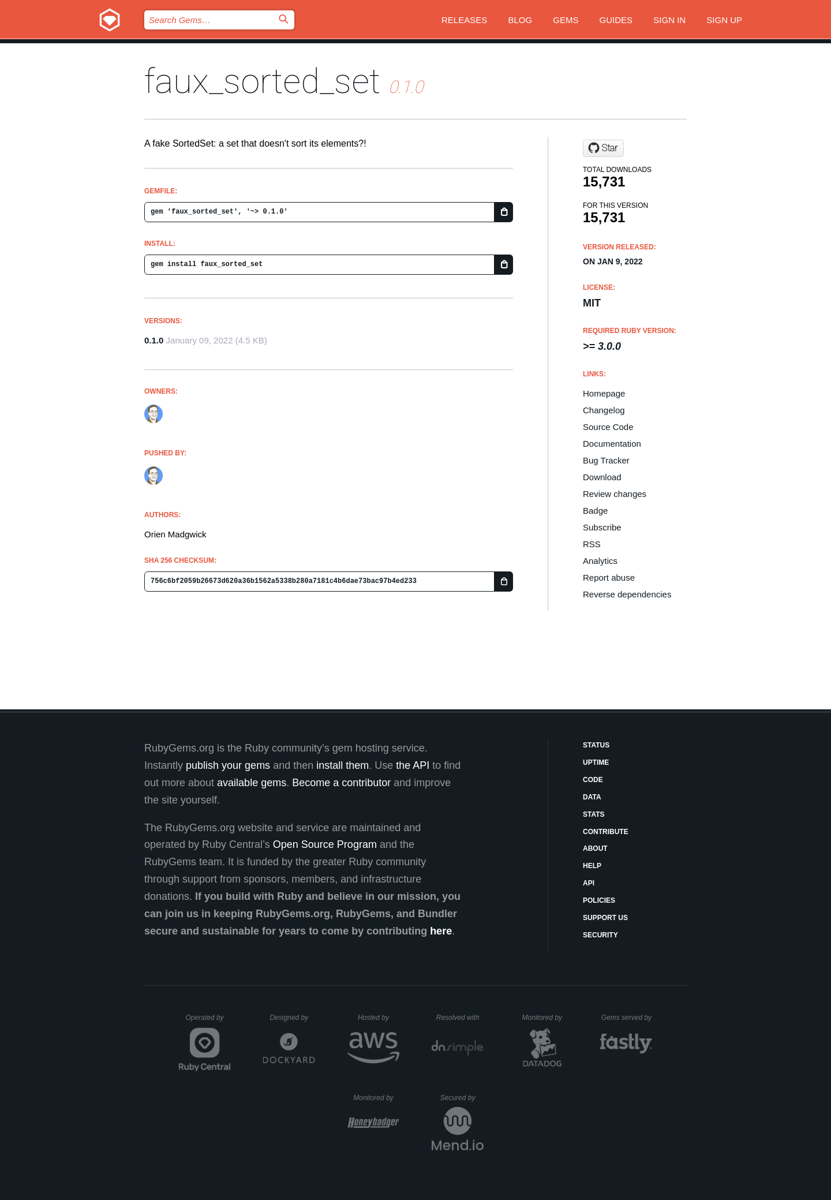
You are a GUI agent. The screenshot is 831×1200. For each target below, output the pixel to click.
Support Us (605, 918)
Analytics (600, 561)
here (441, 931)
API (588, 883)
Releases (464, 20)
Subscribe (602, 527)
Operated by (208, 1022)
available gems (251, 782)
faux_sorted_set (262, 81)
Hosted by (378, 1018)
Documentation (612, 443)
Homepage (604, 393)
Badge (595, 510)
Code (593, 780)
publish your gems (228, 765)
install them (342, 765)
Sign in (669, 20)
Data (592, 797)
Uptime (596, 762)
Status (596, 745)
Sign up (724, 20)
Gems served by (627, 1018)
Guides (616, 20)
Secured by (462, 1098)
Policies (599, 900)
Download (602, 477)
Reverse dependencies (627, 594)
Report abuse (609, 577)
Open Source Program (325, 844)
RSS (592, 544)
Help (592, 866)
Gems (565, 20)
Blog (520, 20)
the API (412, 765)
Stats (594, 814)
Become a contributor (341, 782)
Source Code (608, 427)
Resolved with (460, 1018)
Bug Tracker (606, 460)
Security (600, 935)
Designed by (292, 1018)
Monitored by (545, 1018)
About (595, 848)
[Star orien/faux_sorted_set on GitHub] (603, 148)
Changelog (604, 410)
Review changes (614, 494)
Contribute (605, 832)
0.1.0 (153, 340)
